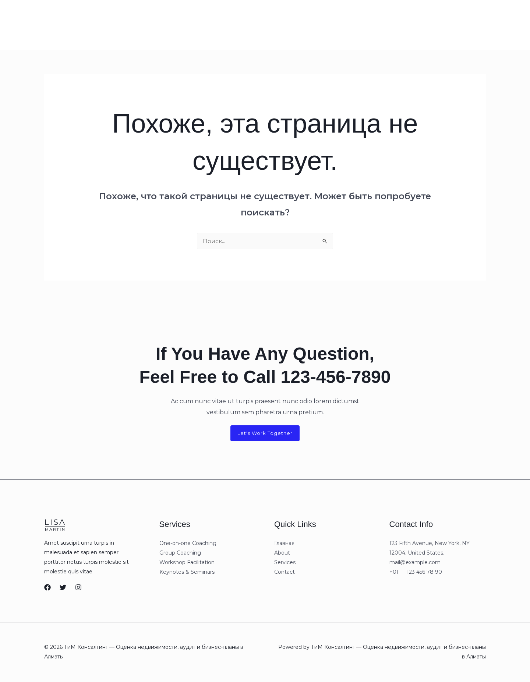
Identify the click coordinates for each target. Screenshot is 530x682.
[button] (483, 24)
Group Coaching (180, 553)
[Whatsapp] (368, 25)
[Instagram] (420, 25)
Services (130, 24)
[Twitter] (63, 588)
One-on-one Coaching (187, 544)
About (101, 24)
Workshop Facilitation (187, 563)
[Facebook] (47, 588)
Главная (74, 24)
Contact (162, 24)
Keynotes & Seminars (187, 572)
